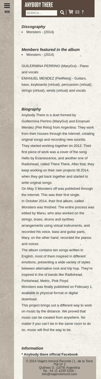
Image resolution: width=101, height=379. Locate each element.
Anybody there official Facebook (51, 354)
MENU (7, 10)
